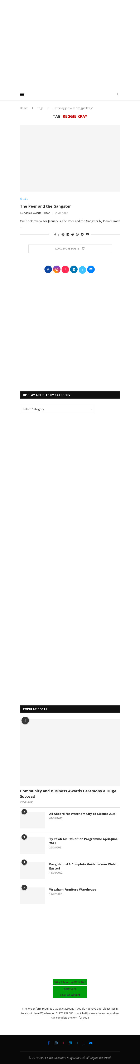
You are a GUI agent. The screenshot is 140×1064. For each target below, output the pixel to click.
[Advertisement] (80, 56)
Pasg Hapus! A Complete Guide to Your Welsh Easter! (83, 866)
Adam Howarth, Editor (37, 213)
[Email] (90, 1043)
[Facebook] (49, 1043)
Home (24, 108)
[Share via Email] (87, 234)
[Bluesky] (83, 1043)
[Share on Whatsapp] (77, 234)
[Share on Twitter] (58, 234)
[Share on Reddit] (72, 234)
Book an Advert (70, 995)
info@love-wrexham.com (95, 1013)
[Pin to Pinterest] (63, 234)
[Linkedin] (70, 1043)
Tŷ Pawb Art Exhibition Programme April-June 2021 (83, 841)
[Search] (118, 94)
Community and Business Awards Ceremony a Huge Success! (68, 793)
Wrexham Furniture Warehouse (72, 889)
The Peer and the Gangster (45, 206)
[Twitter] (77, 1043)
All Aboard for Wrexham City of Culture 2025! (82, 814)
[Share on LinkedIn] (68, 234)
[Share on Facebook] (55, 234)
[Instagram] (56, 1043)
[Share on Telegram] (82, 234)
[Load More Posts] (70, 249)
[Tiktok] (63, 1043)
